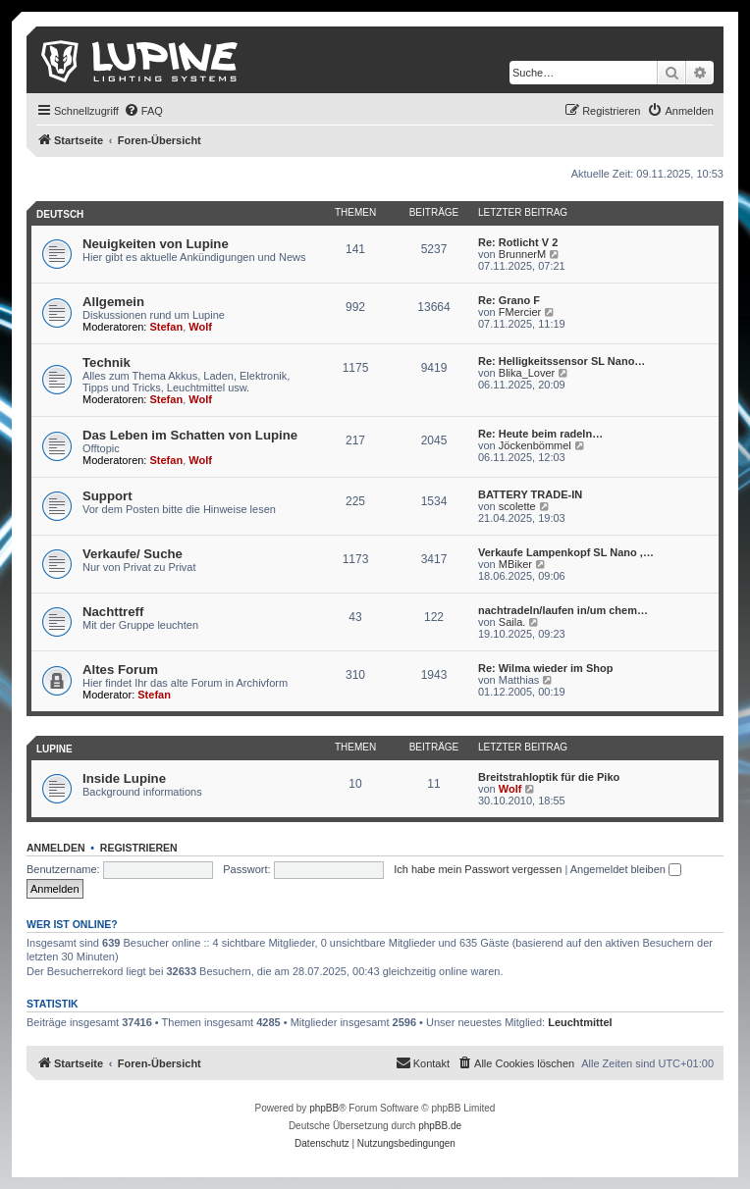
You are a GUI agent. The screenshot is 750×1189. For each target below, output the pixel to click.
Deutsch (59, 214)
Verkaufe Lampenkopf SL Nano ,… (566, 552)
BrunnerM (522, 254)
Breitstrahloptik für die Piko (548, 777)
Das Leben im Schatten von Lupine (189, 435)
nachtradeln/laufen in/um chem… (563, 610)
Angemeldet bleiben (625, 869)
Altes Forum (120, 669)
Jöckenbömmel (535, 445)
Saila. (512, 622)
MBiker (515, 564)
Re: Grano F (509, 300)
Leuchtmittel (580, 1022)
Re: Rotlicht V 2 (518, 242)
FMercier (520, 312)
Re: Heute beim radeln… (540, 433)
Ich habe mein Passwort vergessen (478, 869)
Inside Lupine (124, 778)
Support (107, 496)
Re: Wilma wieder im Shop (545, 668)
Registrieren (139, 847)
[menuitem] (143, 111)
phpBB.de (439, 1125)
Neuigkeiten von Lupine (155, 243)
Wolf (200, 327)
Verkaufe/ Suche (132, 553)
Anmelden (56, 847)
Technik (106, 362)
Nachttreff (112, 611)
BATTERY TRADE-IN (530, 494)
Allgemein (113, 301)
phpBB (324, 1108)
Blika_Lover (527, 373)
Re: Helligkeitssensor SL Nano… (561, 361)
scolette (517, 506)
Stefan (167, 327)
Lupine (54, 749)
